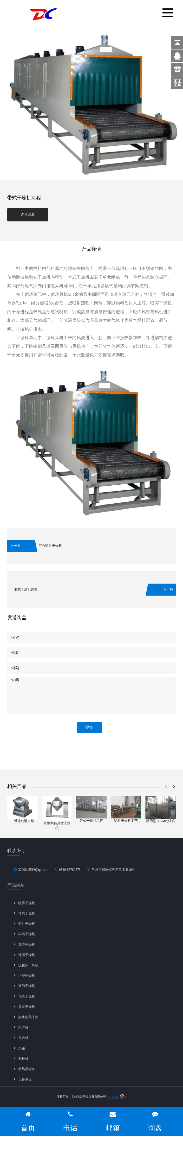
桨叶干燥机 (26, 929)
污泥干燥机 (26, 981)
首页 (28, 1121)
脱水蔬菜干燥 (28, 1023)
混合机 (23, 1043)
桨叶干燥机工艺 (126, 821)
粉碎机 (23, 1033)
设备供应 (25, 1085)
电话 (70, 1121)
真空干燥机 (26, 950)
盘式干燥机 (26, 1012)
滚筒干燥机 (26, 992)
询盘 (155, 1121)
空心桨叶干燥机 (50, 546)
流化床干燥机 (28, 971)
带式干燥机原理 (26, 589)
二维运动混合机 (22, 821)
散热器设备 (26, 1075)
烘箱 (21, 1054)
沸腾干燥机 (26, 961)
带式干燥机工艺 (91, 821)
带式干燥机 (26, 919)
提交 (89, 727)
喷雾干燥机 (26, 909)
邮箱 (112, 1121)
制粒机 (23, 1064)
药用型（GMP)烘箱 (160, 821)
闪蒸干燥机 (26, 940)
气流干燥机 (26, 1002)
